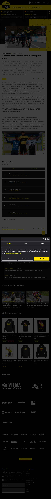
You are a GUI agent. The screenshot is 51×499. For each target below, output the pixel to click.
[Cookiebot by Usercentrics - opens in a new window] (43, 239)
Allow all (42, 258)
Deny (9, 258)
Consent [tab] (9, 243)
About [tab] (42, 243)
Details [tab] (25, 243)
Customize (25, 258)
